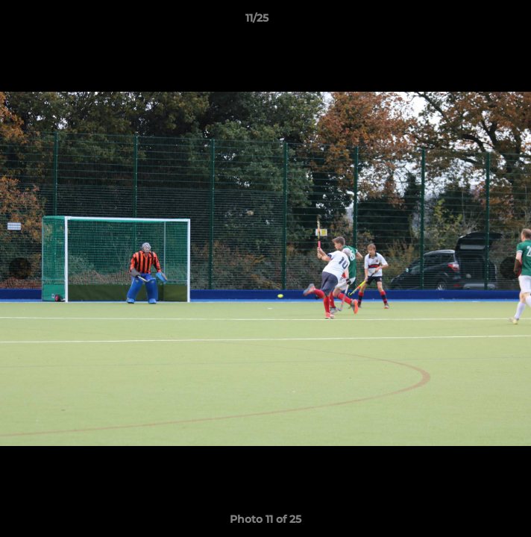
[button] (477, 21)
